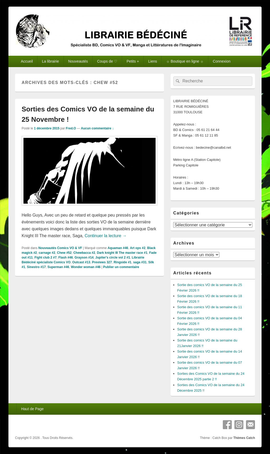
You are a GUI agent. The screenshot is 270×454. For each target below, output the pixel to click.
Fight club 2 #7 (46, 257)
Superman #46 (58, 267)
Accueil (27, 61)
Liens (152, 61)
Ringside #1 (122, 262)
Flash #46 (65, 257)
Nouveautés (78, 61)
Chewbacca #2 (84, 253)
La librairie (50, 61)
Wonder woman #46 (85, 267)
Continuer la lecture (106, 235)
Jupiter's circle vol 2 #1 (112, 257)
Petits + (133, 61)
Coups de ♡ (107, 61)
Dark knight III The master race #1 (122, 253)
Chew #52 (64, 253)
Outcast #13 (81, 262)
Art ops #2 (138, 248)
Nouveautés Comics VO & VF (60, 248)
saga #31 (140, 262)
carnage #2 (47, 253)
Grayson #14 (84, 257)
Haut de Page (32, 409)
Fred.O (71, 128)
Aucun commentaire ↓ (97, 128)
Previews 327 (102, 262)
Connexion (221, 61)
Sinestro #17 (36, 267)
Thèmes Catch (244, 438)
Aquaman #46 (118, 248)
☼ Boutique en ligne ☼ (185, 61)
